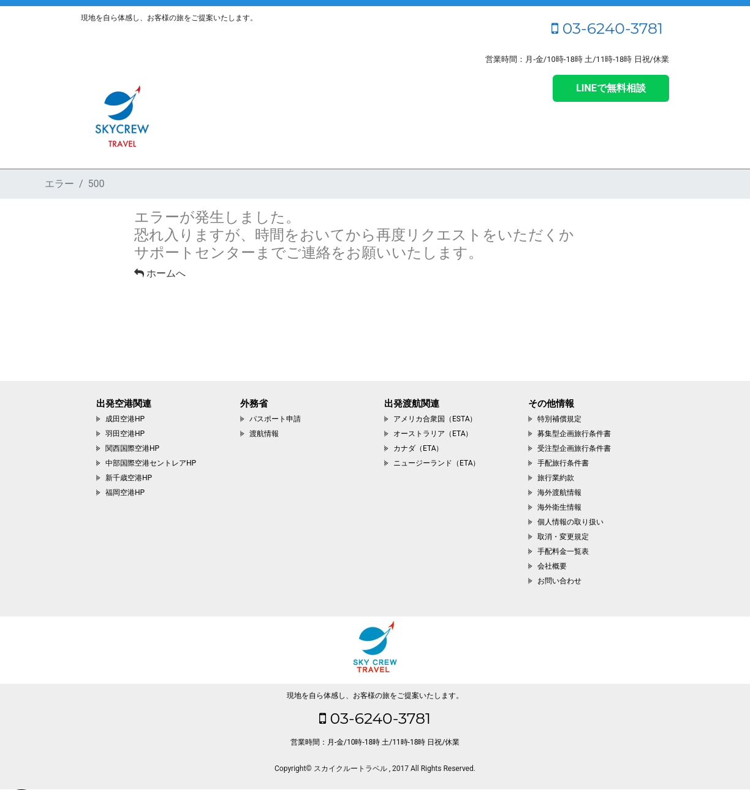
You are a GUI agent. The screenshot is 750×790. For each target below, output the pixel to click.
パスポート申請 (275, 419)
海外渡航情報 (559, 492)
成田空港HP (125, 419)
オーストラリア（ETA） (432, 433)
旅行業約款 (555, 478)
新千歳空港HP (128, 478)
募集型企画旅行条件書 (574, 433)
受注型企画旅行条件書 (574, 448)
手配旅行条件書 (563, 463)
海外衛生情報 (559, 507)
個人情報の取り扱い (570, 522)
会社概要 (552, 566)
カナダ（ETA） (418, 448)
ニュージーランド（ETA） (436, 463)
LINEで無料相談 (611, 88)
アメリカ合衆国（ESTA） (435, 419)
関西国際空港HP (132, 448)
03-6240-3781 (607, 28)
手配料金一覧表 (563, 551)
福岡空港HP (125, 492)
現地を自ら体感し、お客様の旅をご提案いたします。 (375, 695)
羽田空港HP (125, 433)
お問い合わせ (559, 581)
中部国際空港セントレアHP (150, 463)
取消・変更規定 (563, 536)
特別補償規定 (559, 419)
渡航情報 (264, 433)
